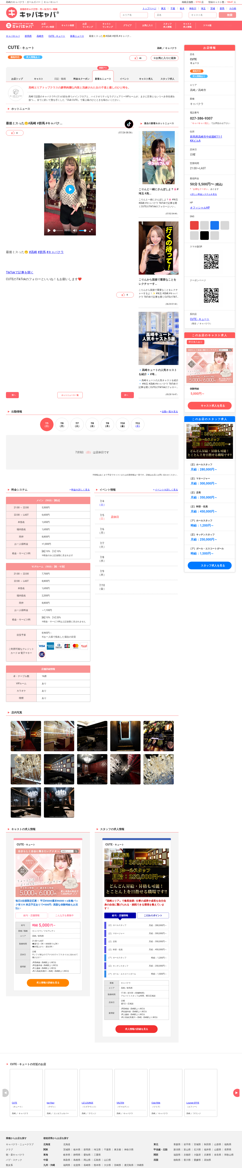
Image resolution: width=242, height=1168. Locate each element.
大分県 (107, 1144)
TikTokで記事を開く (20, 251)
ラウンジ (10, 1149)
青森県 (177, 1123)
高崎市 (40, 15)
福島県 (227, 1123)
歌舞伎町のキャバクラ (76, 1162)
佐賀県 (76, 1144)
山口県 (107, 1139)
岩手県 (187, 1123)
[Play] (49, 210)
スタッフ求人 (167, 58)
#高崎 (33, 231)
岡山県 (87, 1139)
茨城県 (66, 1129)
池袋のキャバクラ (174, 1162)
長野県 (227, 1129)
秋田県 (207, 1123)
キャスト (38, 58)
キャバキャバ (13, 15)
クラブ (9, 1129)
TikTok (204, 214)
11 (137, 404)
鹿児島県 (128, 1144)
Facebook (214, 204)
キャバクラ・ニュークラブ (20, 1123)
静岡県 (76, 1134)
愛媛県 (197, 1139)
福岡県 (66, 1144)
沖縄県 (140, 1144)
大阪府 (197, 1134)
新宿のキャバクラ (52, 1162)
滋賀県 (177, 1134)
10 (122, 404)
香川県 (187, 1139)
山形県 (217, 1123)
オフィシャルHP (200, 186)
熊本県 (97, 1144)
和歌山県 (229, 1134)
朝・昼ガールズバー (16, 1165)
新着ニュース (77, 15)
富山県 (187, 1129)
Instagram (194, 204)
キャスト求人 (146, 58)
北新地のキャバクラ (101, 1162)
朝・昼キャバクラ (15, 1134)
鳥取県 (66, 1139)
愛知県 (87, 1134)
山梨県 (217, 1129)
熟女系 (9, 1144)
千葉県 (107, 1129)
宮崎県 (117, 1144)
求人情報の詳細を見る (47, 962)
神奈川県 (128, 1129)
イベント (124, 58)
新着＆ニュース (103, 58)
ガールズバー (13, 1160)
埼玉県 (97, 1129)
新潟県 (177, 1129)
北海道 (66, 1123)
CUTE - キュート (57, 15)
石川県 (197, 1129)
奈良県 (217, 1134)
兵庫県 (207, 1134)
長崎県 (87, 1144)
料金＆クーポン (81, 58)
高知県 (207, 1139)
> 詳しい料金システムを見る (203, 173)
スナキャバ (11, 1154)
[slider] (58, 210)
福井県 (207, 1129)
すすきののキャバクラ (150, 1162)
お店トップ (17, 58)
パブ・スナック (14, 1139)
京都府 (187, 1134)
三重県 (97, 1134)
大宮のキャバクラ (220, 1162)
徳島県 (177, 1139)
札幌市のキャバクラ (125, 1162)
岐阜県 (66, 1134)
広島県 (97, 1139)
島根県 (76, 1139)
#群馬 (42, 231)
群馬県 (28, 15)
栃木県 (76, 1129)
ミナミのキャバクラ (197, 1162)
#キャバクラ (55, 231)
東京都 (117, 1129)
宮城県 (197, 1123)
